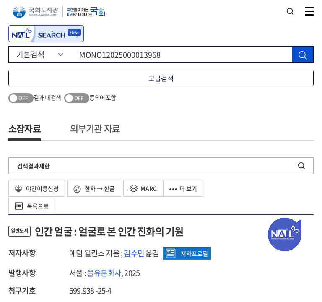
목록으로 (32, 206)
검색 (290, 11)
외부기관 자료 (95, 128)
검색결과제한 (33, 165)
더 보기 (183, 188)
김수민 (134, 253)
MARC (143, 188)
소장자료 (24, 128)
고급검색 (161, 78)
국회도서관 (35, 11)
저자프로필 (187, 253)
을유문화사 (104, 273)
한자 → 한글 (94, 188)
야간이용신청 (37, 188)
